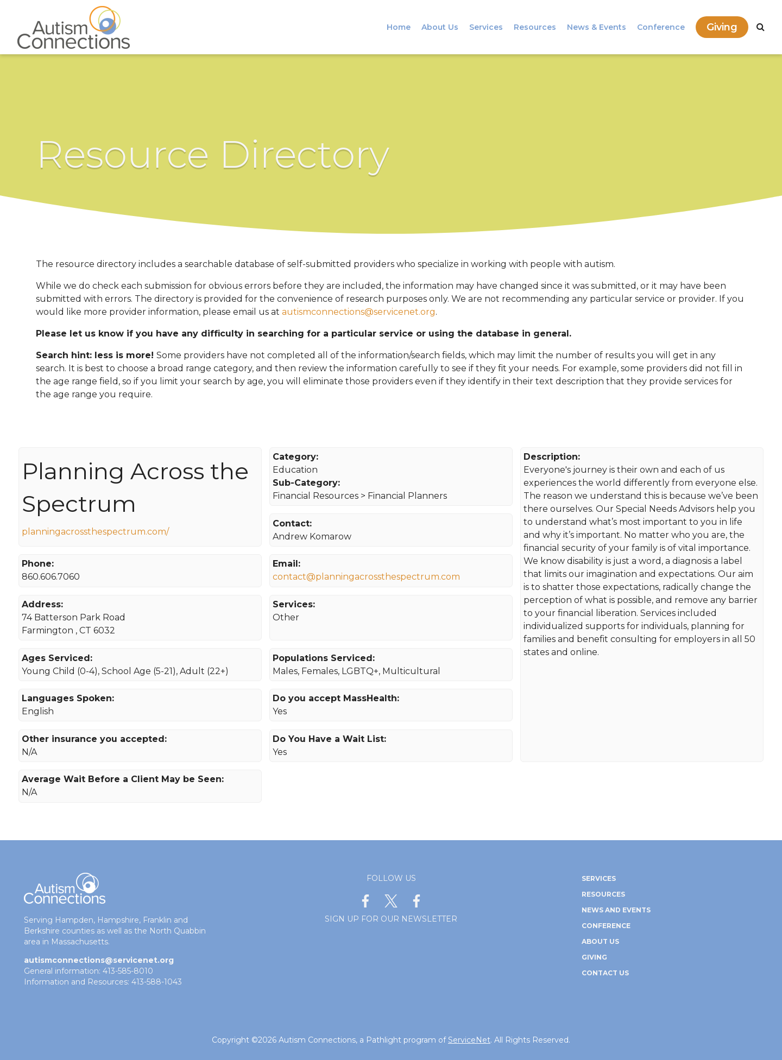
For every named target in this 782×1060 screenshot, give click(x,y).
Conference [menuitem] (661, 27)
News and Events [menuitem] (616, 910)
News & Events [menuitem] (596, 27)
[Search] (760, 27)
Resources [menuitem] (535, 27)
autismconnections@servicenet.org (359, 312)
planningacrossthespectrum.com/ (95, 531)
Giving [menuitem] (722, 27)
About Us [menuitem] (439, 27)
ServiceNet (469, 1040)
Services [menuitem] (486, 27)
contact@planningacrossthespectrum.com (366, 577)
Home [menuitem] (399, 27)
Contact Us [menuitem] (605, 973)
